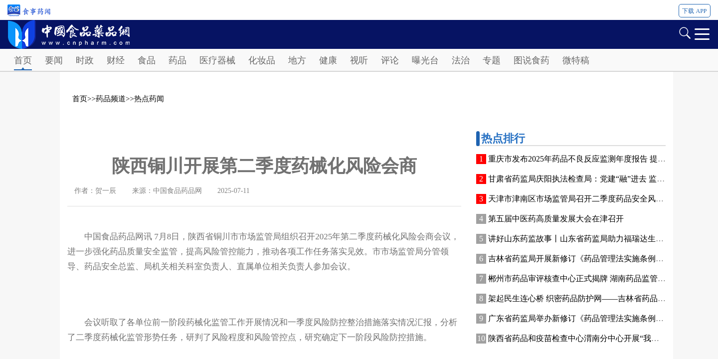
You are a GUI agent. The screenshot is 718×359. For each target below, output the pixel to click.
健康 (328, 60)
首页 (23, 60)
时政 (85, 60)
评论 (390, 60)
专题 (492, 60)
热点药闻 (149, 99)
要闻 (54, 60)
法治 (461, 60)
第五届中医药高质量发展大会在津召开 (556, 218)
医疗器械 (217, 60)
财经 (116, 60)
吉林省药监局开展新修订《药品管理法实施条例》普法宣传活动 (600, 258)
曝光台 (425, 60)
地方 (297, 60)
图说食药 (531, 60)
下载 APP (694, 10)
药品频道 (111, 99)
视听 (359, 60)
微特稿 (575, 60)
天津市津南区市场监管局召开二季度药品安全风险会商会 (588, 198)
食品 (147, 60)
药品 (177, 60)
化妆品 (261, 60)
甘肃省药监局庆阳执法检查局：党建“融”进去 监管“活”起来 (592, 179)
